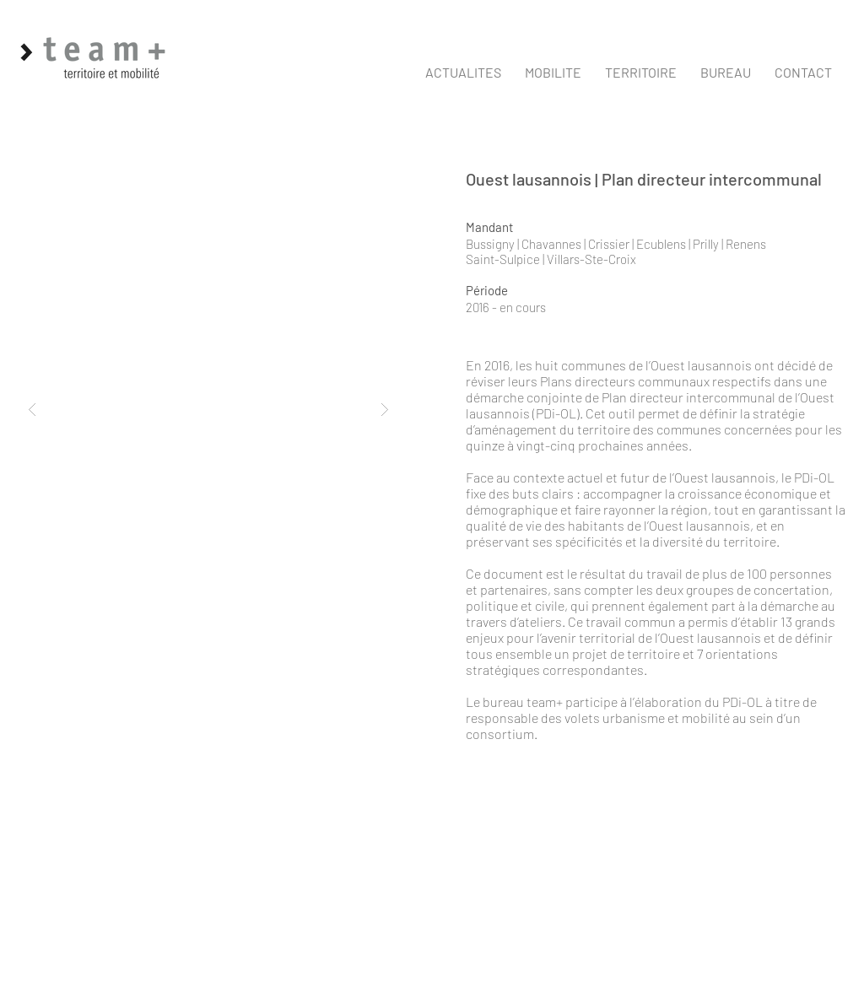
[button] (553, 72)
